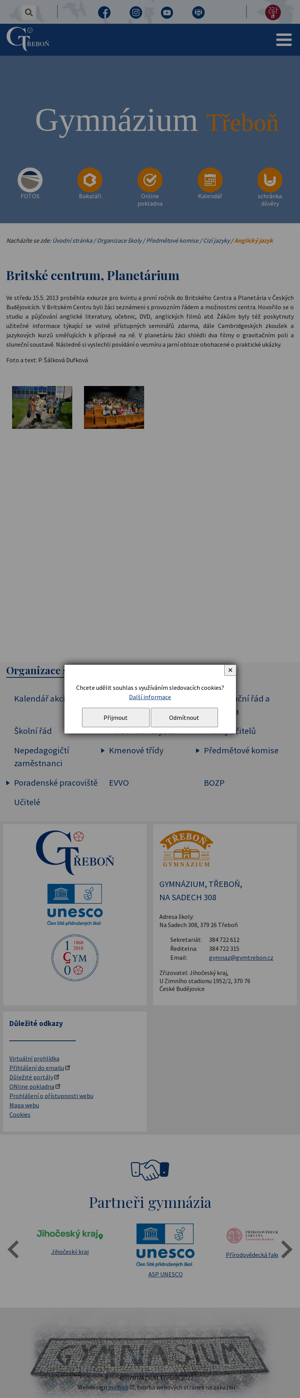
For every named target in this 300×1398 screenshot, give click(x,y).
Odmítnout (184, 717)
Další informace (150, 697)
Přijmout (116, 717)
